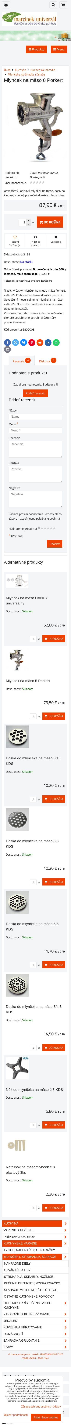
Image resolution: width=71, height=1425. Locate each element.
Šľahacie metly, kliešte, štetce (30, 1290)
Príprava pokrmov (36, 1237)
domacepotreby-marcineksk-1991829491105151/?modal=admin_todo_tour (35, 1356)
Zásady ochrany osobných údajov (41, 1406)
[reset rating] (39, 527)
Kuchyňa (36, 1223)
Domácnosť (36, 1334)
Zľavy (36, 1347)
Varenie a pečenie (36, 1230)
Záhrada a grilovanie (36, 1340)
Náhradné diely (17, 1263)
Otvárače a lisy (17, 1270)
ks (35, 639)
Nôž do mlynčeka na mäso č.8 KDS (34, 1090)
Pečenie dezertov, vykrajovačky (32, 1283)
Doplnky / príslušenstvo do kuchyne (36, 1305)
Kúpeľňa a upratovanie (36, 1327)
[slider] (37, 182)
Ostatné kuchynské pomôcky (29, 1296)
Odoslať (55, 544)
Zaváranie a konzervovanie (36, 1314)
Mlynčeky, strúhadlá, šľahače (36, 1257)
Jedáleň (36, 1321)
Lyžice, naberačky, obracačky (29, 1250)
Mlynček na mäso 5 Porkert (28, 681)
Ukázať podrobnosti (16, 1415)
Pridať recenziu (35, 393)
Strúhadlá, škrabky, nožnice (28, 1276)
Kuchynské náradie (36, 1243)
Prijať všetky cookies (46, 1417)
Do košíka (50, 222)
